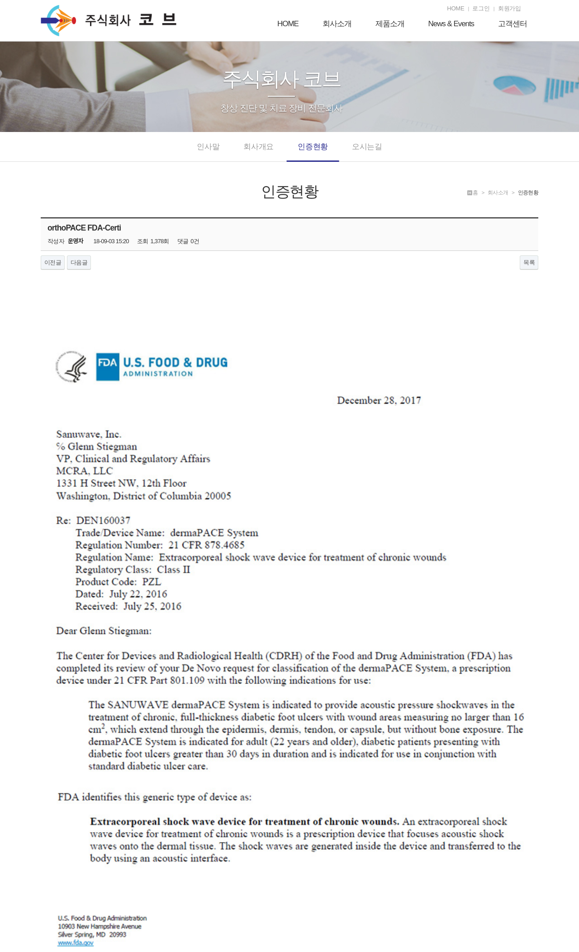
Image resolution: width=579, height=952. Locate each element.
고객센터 (512, 24)
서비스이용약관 (517, 897)
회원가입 (509, 8)
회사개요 (258, 151)
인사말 (208, 151)
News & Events (451, 24)
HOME (455, 8)
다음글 (79, 262)
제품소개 (389, 24)
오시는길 (367, 151)
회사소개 (337, 24)
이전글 (52, 262)
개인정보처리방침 (472, 897)
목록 (529, 262)
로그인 (480, 8)
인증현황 (313, 151)
